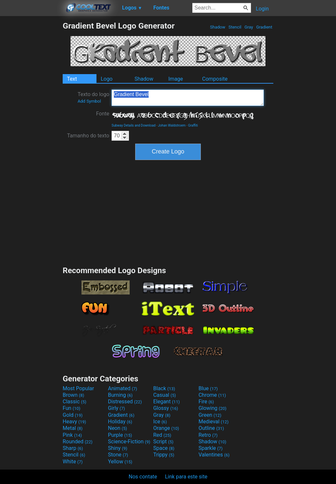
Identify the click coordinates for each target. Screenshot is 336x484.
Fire (206, 401)
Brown (73, 395)
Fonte (102, 114)
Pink (72, 435)
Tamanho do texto (88, 135)
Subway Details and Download (134, 125)
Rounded (78, 441)
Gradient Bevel (188, 98)
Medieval (214, 421)
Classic (74, 401)
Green (210, 415)
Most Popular (78, 388)
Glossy (165, 408)
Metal (73, 428)
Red (162, 435)
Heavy (74, 421)
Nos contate (143, 477)
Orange (166, 428)
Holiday (120, 421)
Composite (215, 79)
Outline (211, 428)
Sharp (73, 448)
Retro (208, 435)
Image (175, 79)
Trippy (163, 455)
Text (72, 79)
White (73, 461)
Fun (71, 408)
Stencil (234, 27)
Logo (107, 79)
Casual (164, 395)
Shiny (117, 448)
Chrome (212, 395)
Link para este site (186, 477)
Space (163, 448)
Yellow (120, 461)
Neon (117, 428)
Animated (122, 388)
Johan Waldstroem (172, 125)
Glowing (212, 408)
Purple (120, 435)
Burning (120, 395)
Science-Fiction (129, 441)
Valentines (214, 455)
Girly (116, 408)
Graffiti (193, 125)
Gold (73, 415)
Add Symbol (89, 101)
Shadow (217, 27)
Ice (160, 421)
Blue (208, 388)
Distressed (125, 401)
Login (262, 9)
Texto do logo (93, 97)
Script (163, 441)
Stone (118, 455)
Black (164, 388)
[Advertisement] (31, 119)
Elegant (166, 401)
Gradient (264, 27)
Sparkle (210, 448)
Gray (248, 27)
